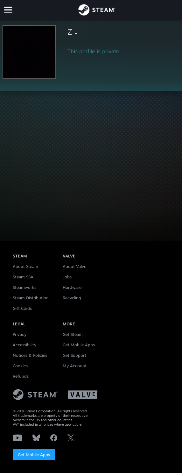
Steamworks (24, 287)
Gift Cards (22, 308)
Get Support (74, 355)
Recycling (72, 297)
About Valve (74, 266)
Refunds (21, 376)
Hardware (72, 287)
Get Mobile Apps (34, 454)
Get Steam (73, 334)
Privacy (19, 334)
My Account (75, 365)
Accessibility (24, 344)
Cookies (20, 365)
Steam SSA (23, 276)
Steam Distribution (31, 297)
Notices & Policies (30, 355)
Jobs (67, 276)
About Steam (25, 266)
